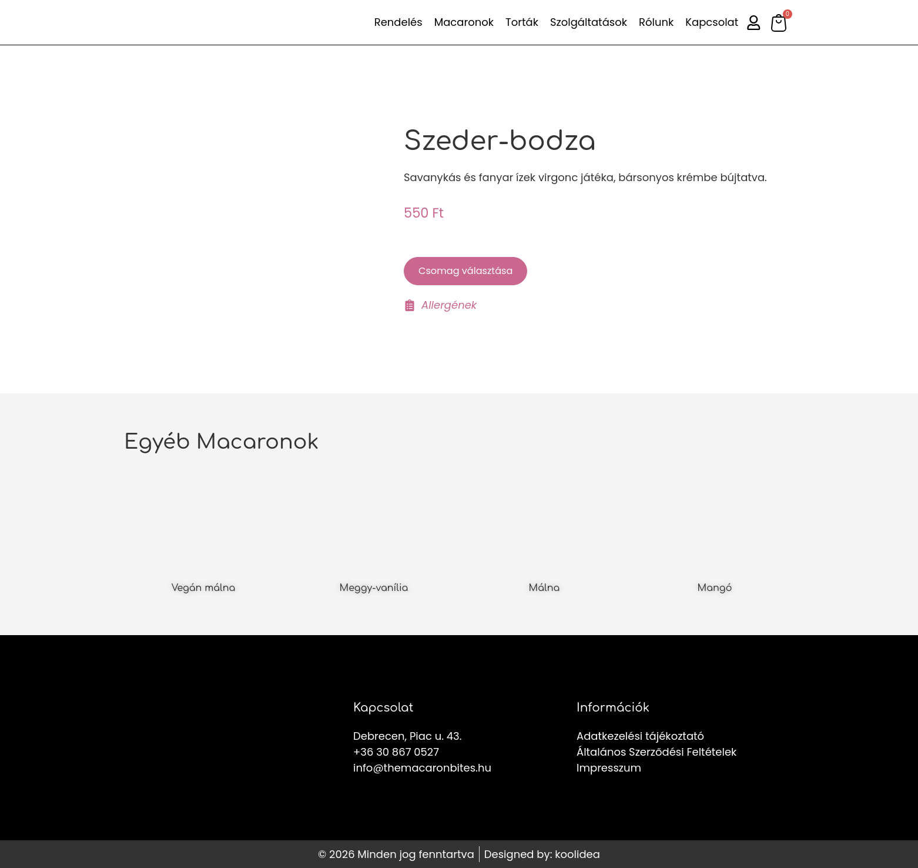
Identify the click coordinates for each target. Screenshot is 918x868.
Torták (520, 22)
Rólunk (655, 22)
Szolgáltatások (587, 22)
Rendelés (397, 22)
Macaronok (462, 22)
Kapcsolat (710, 22)
